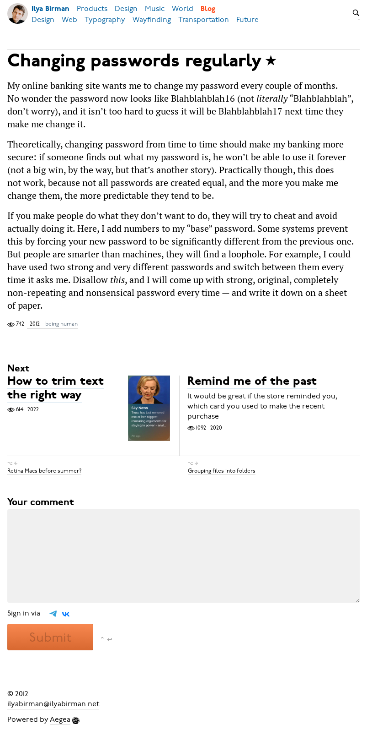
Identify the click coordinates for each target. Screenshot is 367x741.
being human (61, 323)
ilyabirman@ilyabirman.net (53, 704)
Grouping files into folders (221, 470)
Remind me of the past (252, 382)
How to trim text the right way (55, 389)
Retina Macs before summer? (44, 470)
